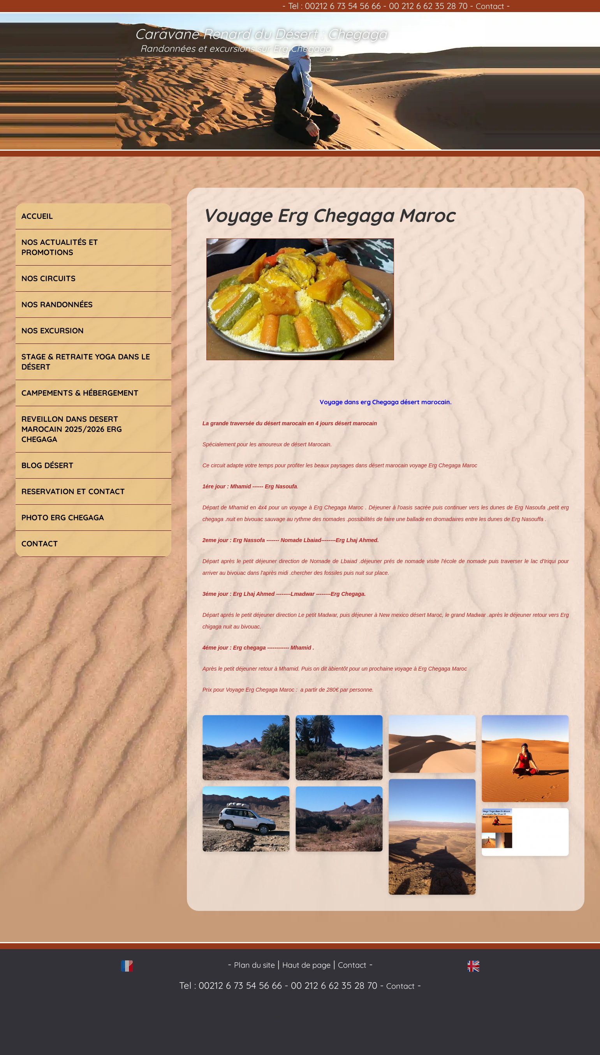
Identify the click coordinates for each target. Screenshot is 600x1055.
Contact (490, 6)
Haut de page (306, 965)
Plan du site (254, 965)
